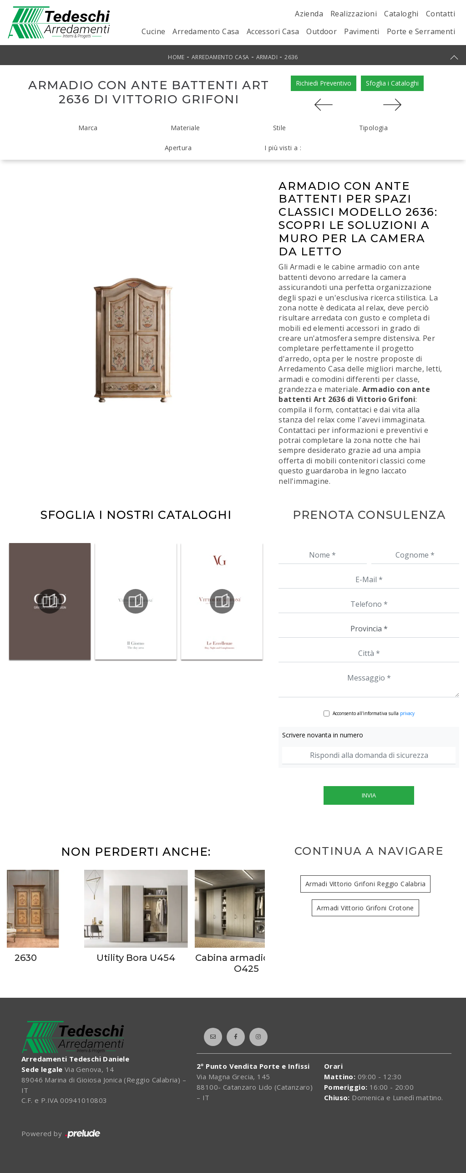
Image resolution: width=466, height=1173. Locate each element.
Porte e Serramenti (421, 31)
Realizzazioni (353, 14)
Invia (369, 795)
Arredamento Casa (205, 31)
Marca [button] (88, 127)
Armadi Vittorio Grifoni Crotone (365, 908)
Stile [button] (279, 127)
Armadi (267, 57)
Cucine (153, 31)
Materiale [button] (185, 127)
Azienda (309, 14)
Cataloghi (401, 14)
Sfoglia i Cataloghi (392, 83)
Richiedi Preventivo (323, 83)
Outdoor (321, 31)
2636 (291, 57)
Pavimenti (362, 31)
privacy (407, 713)
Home (176, 57)
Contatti (440, 14)
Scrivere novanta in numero (322, 735)
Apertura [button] (178, 147)
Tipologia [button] (373, 127)
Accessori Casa (273, 31)
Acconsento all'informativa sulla (374, 713)
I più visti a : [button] (282, 147)
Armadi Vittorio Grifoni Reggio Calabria (365, 883)
